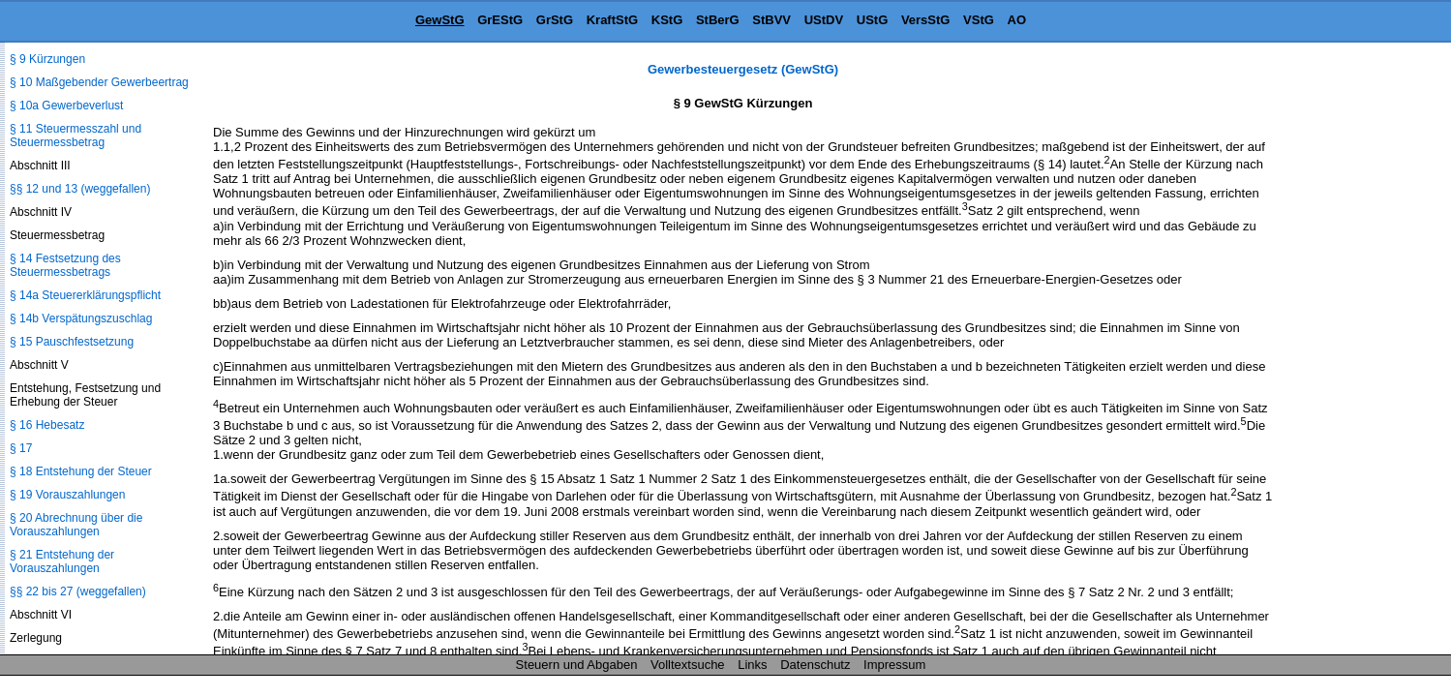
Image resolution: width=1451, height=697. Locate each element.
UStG (873, 20)
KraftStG (612, 20)
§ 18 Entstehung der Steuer (81, 471)
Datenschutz (815, 664)
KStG (667, 20)
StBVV (771, 20)
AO (1017, 20)
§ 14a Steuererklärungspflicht (85, 295)
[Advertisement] (1354, 352)
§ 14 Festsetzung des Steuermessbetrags (65, 265)
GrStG (554, 20)
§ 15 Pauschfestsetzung (72, 341)
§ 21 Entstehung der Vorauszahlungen (62, 561)
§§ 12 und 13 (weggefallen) (80, 189)
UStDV (823, 20)
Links (752, 664)
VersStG (926, 20)
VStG (978, 20)
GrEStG (500, 20)
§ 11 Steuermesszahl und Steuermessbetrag (75, 135)
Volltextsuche (687, 664)
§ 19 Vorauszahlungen (67, 494)
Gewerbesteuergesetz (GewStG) (743, 69)
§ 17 (21, 448)
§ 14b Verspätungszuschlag (81, 318)
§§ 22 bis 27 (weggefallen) (78, 591)
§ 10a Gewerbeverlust (66, 105)
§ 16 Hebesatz (47, 425)
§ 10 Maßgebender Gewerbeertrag (99, 82)
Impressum (894, 664)
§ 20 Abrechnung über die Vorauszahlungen (76, 524)
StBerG (718, 20)
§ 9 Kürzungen (47, 59)
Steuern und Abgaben (577, 664)
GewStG (440, 20)
